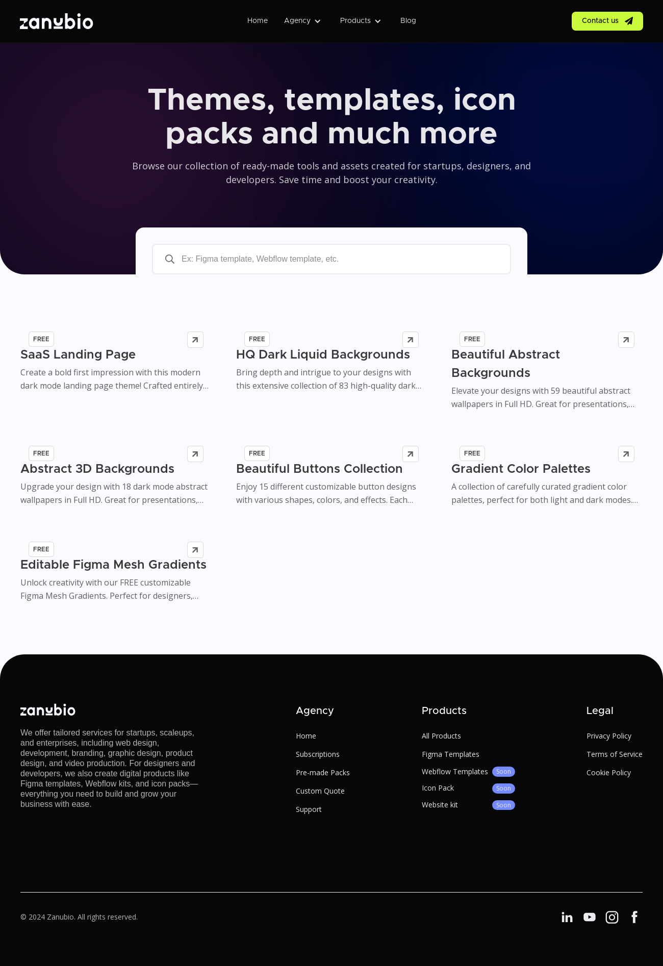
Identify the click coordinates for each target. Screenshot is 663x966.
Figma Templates (450, 754)
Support (309, 809)
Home (257, 20)
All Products (441, 736)
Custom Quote (320, 791)
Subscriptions (318, 754)
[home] (56, 21)
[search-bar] (331, 259)
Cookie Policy (608, 772)
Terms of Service (614, 754)
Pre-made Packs (323, 772)
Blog (408, 20)
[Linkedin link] (567, 917)
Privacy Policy (608, 736)
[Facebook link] (589, 917)
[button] (304, 21)
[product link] (116, 357)
